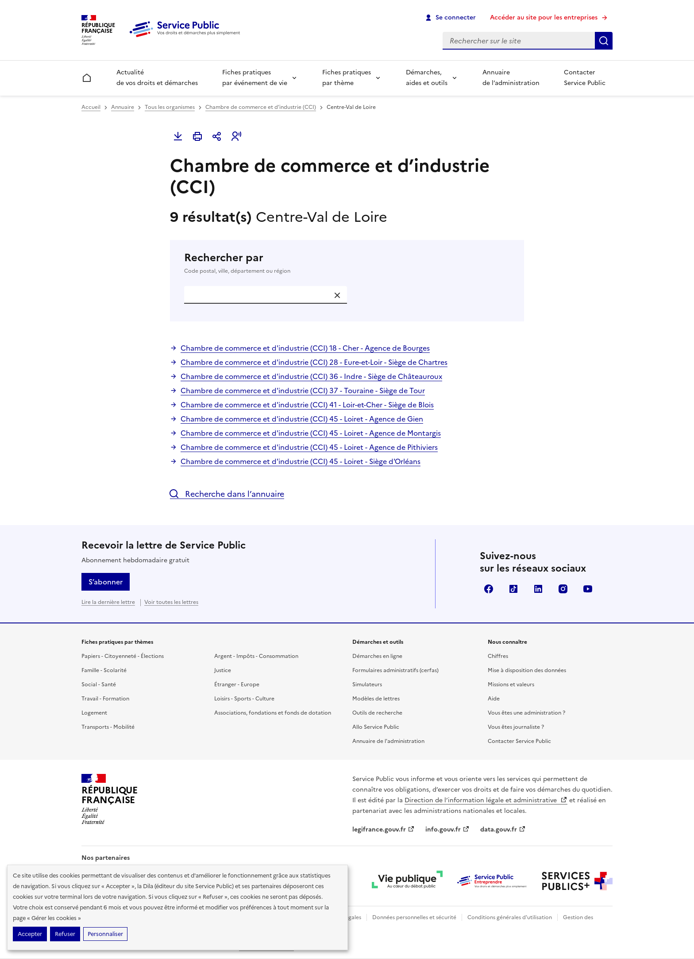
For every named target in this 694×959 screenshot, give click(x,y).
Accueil (90, 107)
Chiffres (498, 656)
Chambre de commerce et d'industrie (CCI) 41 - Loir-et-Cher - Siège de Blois (307, 404)
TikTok (513, 589)
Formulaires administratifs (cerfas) (395, 670)
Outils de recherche (377, 713)
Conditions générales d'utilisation (509, 917)
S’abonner (106, 581)
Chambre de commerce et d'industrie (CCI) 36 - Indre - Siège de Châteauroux (311, 376)
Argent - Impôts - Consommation (256, 656)
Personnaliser (105, 934)
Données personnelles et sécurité (414, 917)
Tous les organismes (170, 107)
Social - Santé (98, 684)
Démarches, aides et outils (426, 78)
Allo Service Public (375, 727)
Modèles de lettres (376, 699)
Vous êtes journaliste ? (516, 727)
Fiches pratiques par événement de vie (254, 78)
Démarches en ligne (377, 656)
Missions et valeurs (511, 684)
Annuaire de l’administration (511, 78)
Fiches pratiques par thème (346, 78)
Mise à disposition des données (527, 670)
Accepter (30, 934)
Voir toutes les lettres (171, 602)
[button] (236, 136)
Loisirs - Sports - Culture (244, 699)
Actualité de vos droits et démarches (157, 78)
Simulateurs (367, 684)
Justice (222, 670)
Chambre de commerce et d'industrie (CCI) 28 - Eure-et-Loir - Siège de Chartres (314, 362)
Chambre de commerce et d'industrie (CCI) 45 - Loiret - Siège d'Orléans (300, 461)
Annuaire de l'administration (388, 741)
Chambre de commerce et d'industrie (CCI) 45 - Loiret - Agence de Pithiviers (309, 447)
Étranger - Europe (236, 684)
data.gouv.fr (503, 829)
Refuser (65, 934)
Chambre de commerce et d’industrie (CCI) (260, 107)
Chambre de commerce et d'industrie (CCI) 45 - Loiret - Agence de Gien (302, 419)
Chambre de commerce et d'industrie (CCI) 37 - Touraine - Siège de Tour (303, 390)
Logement (94, 713)
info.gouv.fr (447, 829)
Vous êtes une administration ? (526, 713)
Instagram (563, 589)
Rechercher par (347, 263)
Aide (494, 699)
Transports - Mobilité (108, 727)
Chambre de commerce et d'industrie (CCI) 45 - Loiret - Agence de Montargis (311, 433)
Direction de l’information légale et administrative (486, 800)
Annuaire (122, 107)
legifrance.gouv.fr (383, 829)
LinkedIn (538, 589)
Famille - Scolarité (104, 670)
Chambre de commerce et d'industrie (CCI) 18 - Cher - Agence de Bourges (305, 348)
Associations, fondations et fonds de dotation (272, 713)
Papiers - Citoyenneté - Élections (122, 656)
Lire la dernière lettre (108, 602)
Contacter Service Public (584, 78)
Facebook (488, 589)
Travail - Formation (105, 699)
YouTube (588, 589)
